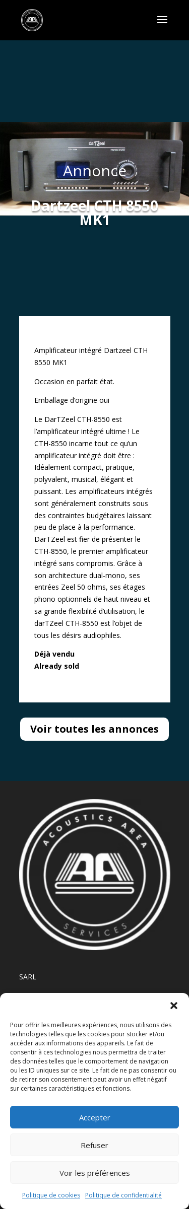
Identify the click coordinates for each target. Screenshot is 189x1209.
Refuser (94, 1145)
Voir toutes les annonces (94, 729)
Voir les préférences (94, 1173)
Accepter (94, 1117)
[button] (174, 1006)
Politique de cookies (51, 1195)
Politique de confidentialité (123, 1195)
